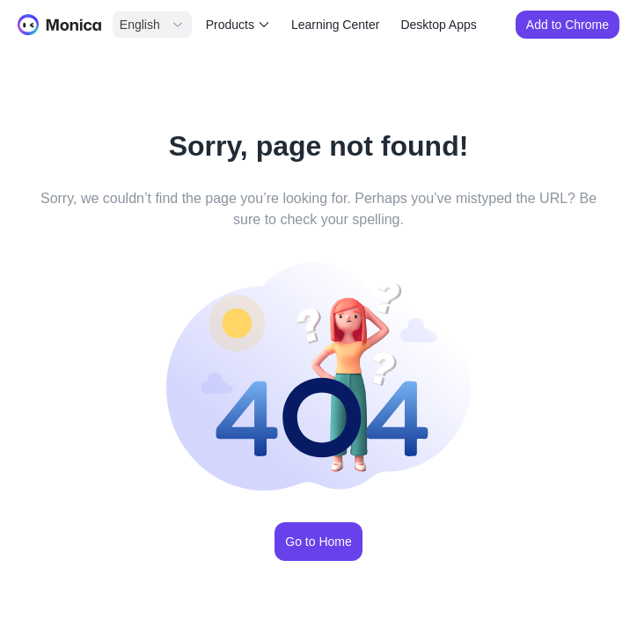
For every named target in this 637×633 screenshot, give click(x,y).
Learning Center (335, 25)
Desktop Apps (438, 25)
